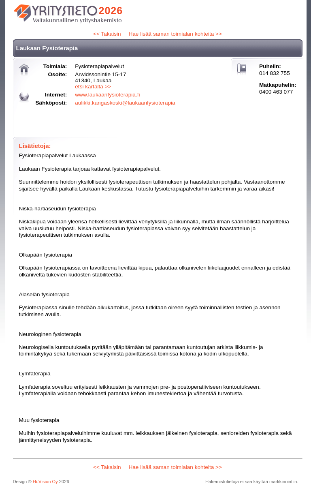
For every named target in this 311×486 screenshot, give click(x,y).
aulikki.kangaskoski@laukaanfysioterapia (125, 103)
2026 (111, 10)
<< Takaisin (107, 34)
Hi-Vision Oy (45, 481)
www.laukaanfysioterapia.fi (107, 95)
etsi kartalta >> (93, 86)
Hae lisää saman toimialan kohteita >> (175, 34)
